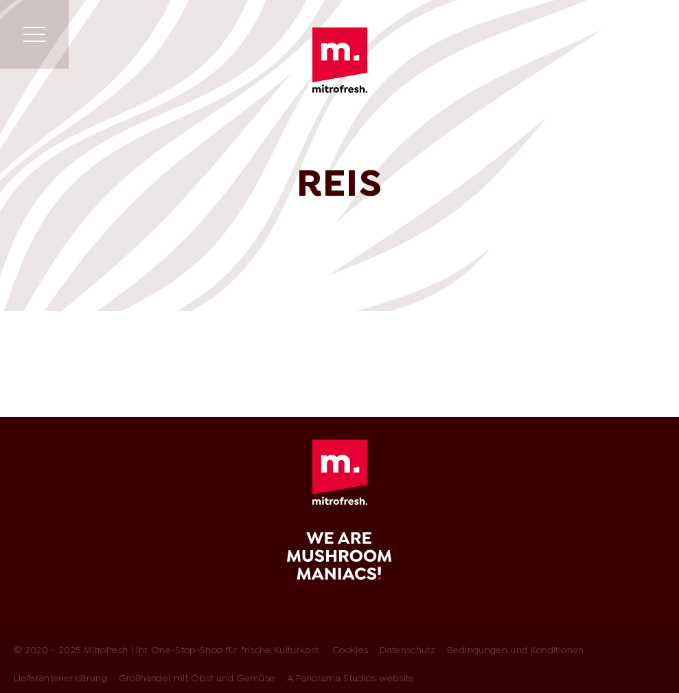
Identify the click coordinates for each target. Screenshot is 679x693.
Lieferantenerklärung (60, 679)
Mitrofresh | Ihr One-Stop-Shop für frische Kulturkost (339, 60)
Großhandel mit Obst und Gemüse (197, 679)
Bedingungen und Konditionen (515, 651)
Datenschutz (407, 651)
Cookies (350, 651)
